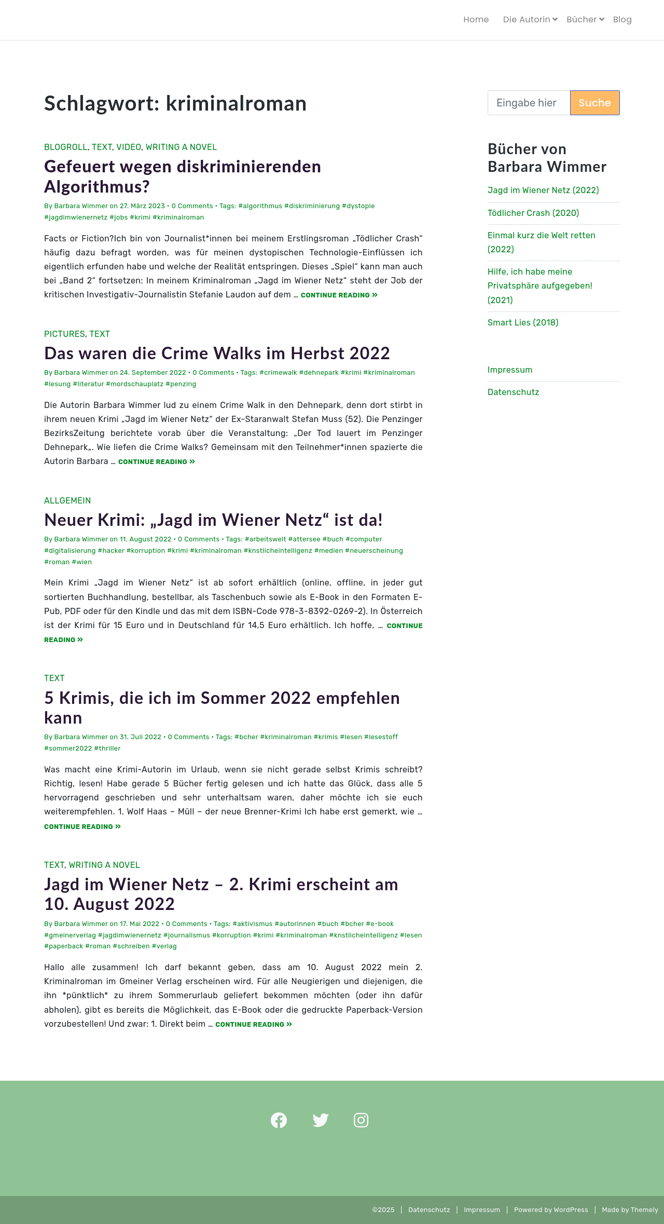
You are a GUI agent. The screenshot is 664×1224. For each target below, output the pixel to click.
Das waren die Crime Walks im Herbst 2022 (217, 353)
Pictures (64, 334)
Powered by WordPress (551, 1210)
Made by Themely (633, 1210)
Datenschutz (514, 392)
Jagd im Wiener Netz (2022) (543, 190)
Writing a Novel (181, 147)
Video (128, 147)
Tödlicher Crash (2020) (533, 213)
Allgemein (67, 501)
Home (476, 19)
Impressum (510, 370)
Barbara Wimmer (81, 206)
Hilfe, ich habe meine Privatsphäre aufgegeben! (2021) (540, 286)
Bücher (581, 19)
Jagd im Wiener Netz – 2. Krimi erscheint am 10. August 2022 (221, 894)
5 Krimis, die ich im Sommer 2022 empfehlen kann (222, 707)
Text (102, 147)
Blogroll (66, 147)
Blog (622, 19)
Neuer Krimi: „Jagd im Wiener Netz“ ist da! (213, 519)
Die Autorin (526, 19)
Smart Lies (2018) (523, 323)
